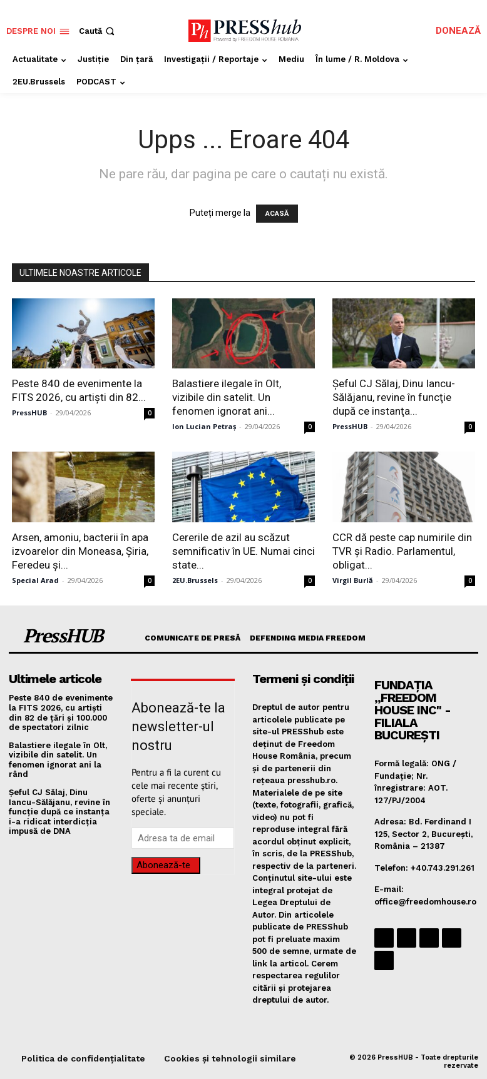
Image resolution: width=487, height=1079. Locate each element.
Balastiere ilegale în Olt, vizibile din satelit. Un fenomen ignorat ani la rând (58, 760)
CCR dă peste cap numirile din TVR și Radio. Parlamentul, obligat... (402, 551)
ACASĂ (277, 214)
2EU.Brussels (195, 580)
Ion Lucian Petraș (204, 426)
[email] (183, 838)
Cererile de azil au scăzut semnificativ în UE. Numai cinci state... (243, 551)
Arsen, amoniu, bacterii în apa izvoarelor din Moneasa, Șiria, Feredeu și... (80, 551)
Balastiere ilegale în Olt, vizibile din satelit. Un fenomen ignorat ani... (226, 397)
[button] (98, 31)
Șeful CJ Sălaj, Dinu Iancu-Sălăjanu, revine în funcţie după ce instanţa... (393, 397)
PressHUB (29, 412)
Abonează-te (163, 865)
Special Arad (35, 580)
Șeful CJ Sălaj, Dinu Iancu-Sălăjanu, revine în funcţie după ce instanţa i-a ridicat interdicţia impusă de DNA (59, 812)
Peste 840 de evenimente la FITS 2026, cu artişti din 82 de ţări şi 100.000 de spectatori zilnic (61, 712)
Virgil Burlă (352, 580)
